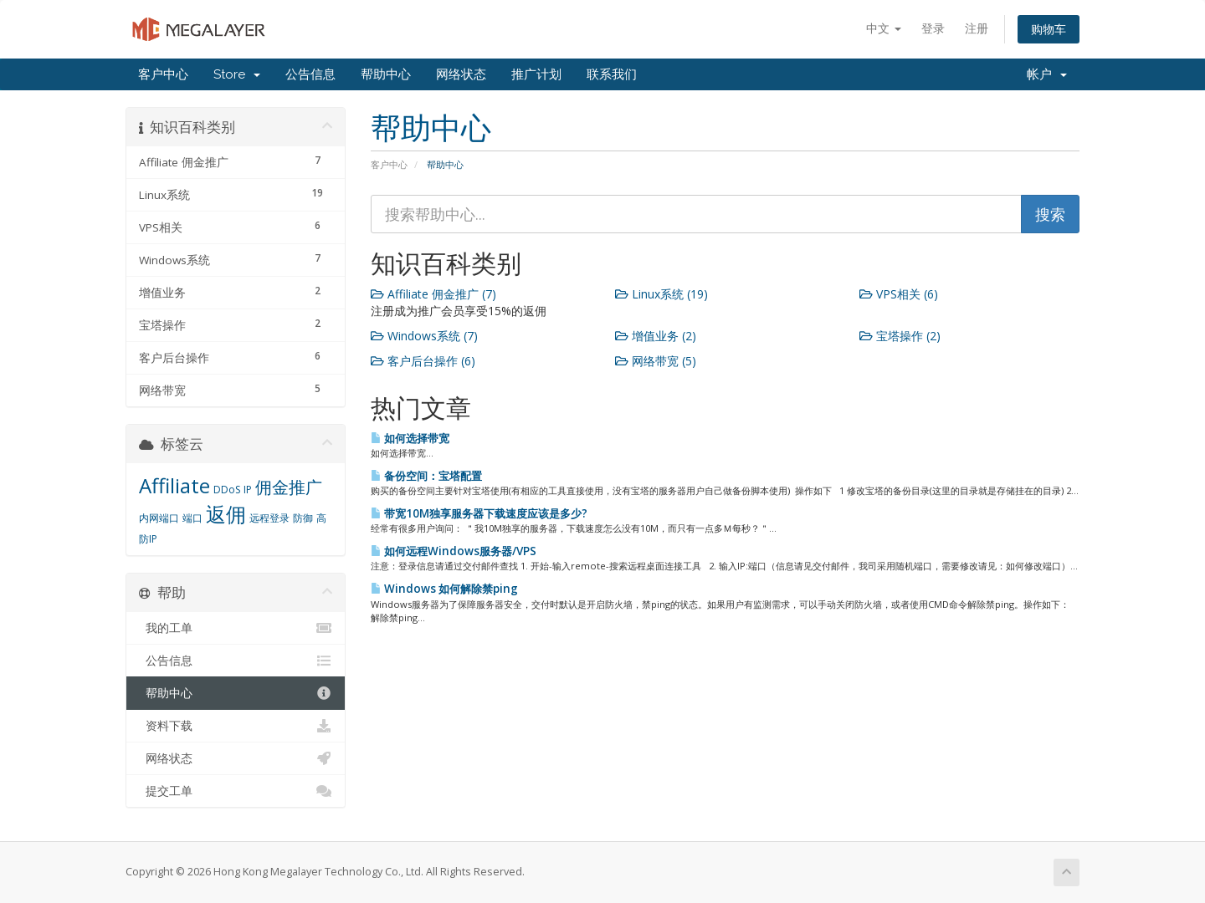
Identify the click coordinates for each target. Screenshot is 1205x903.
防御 (303, 518)
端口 (192, 518)
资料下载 (235, 726)
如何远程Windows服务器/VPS (453, 551)
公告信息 (310, 74)
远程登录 (269, 518)
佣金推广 (288, 487)
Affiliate (174, 485)
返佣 (226, 514)
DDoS (226, 489)
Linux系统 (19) (661, 294)
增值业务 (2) (655, 336)
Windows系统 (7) (424, 336)
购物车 (1048, 29)
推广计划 (536, 74)
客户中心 (163, 74)
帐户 (1047, 74)
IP (248, 489)
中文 (883, 28)
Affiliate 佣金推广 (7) (433, 294)
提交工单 (235, 791)
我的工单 (235, 628)
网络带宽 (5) (655, 361)
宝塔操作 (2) (900, 336)
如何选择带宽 (410, 438)
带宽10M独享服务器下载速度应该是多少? (479, 513)
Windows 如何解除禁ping (444, 588)
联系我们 (612, 74)
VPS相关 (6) (898, 294)
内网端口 (159, 518)
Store (236, 74)
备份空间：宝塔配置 (426, 475)
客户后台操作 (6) (423, 361)
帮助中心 (386, 74)
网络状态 (461, 74)
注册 (976, 28)
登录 (933, 28)
